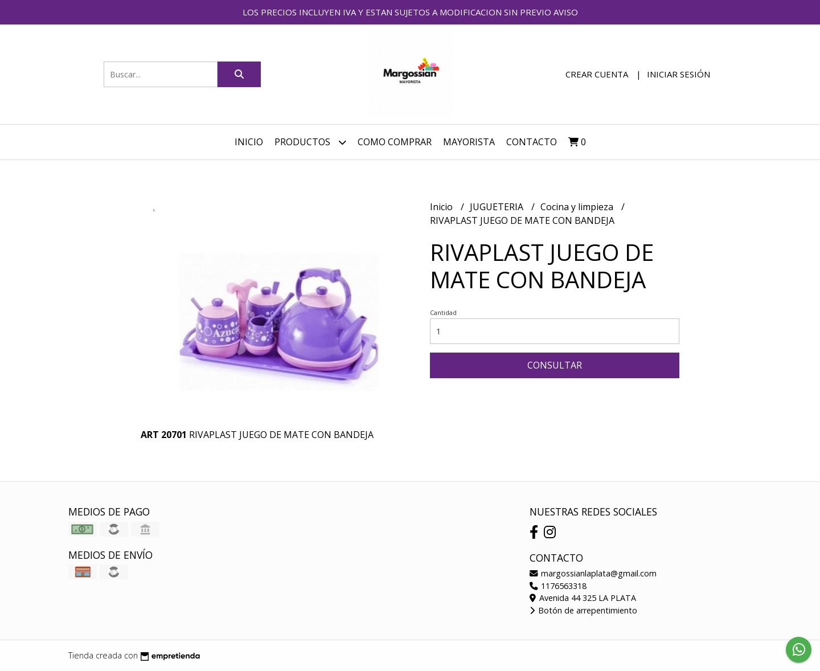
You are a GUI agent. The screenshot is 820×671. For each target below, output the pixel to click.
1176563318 (558, 585)
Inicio (249, 142)
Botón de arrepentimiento (583, 610)
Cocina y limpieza (578, 207)
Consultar (554, 365)
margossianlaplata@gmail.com (593, 573)
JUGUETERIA (498, 207)
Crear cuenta (596, 74)
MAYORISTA (469, 142)
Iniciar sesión (678, 74)
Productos (310, 142)
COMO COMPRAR (395, 142)
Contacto (531, 142)
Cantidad (443, 312)
